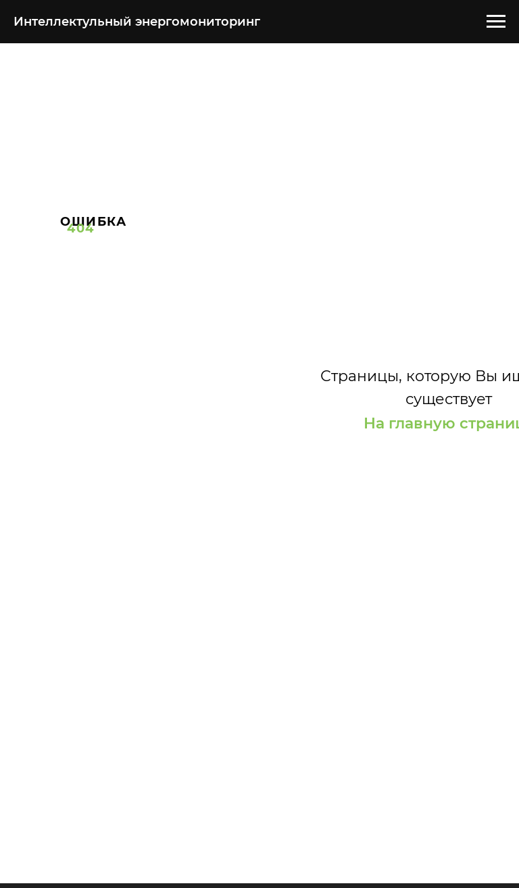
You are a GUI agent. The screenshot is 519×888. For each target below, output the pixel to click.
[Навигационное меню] (496, 21)
